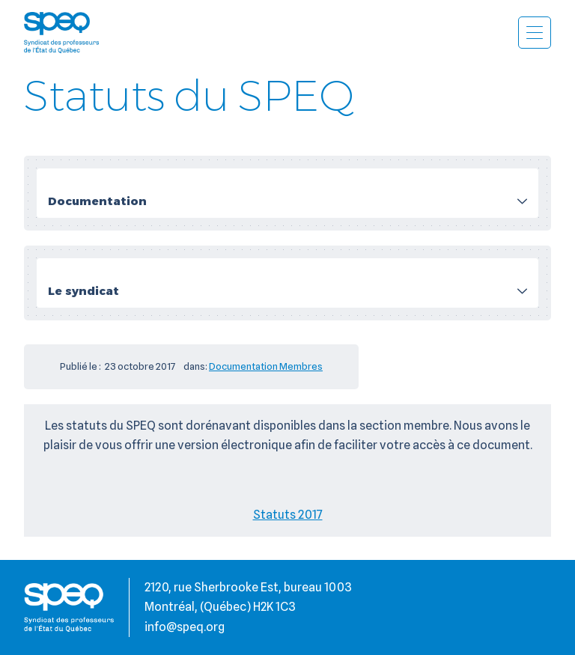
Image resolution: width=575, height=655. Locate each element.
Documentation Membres (266, 366)
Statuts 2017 (288, 515)
